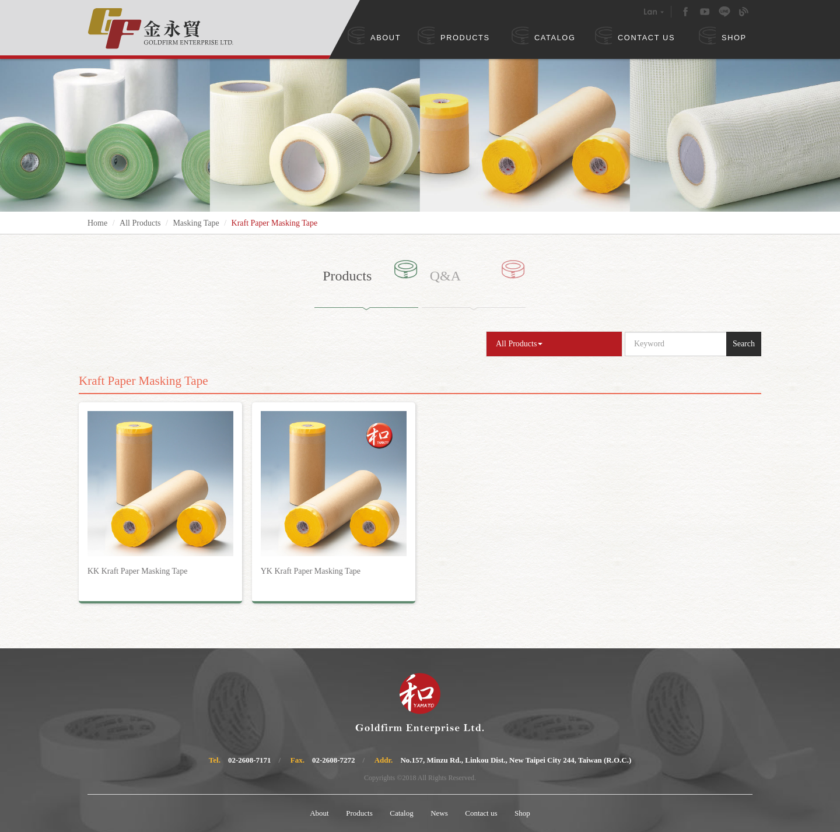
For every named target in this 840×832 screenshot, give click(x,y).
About (319, 813)
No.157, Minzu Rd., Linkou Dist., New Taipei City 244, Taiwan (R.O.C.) (515, 760)
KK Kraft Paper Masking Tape (137, 571)
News (439, 813)
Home (97, 223)
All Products (140, 223)
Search (744, 343)
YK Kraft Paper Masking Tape (310, 571)
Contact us (481, 813)
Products (359, 813)
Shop (522, 813)
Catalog (401, 813)
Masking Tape (196, 223)
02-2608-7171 (249, 760)
